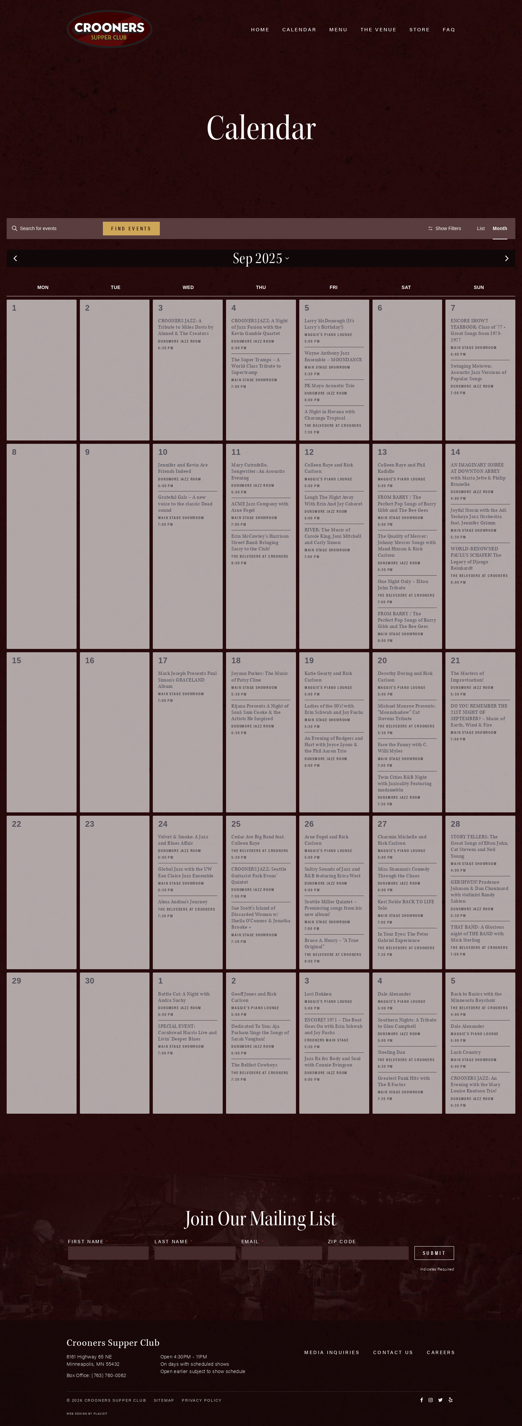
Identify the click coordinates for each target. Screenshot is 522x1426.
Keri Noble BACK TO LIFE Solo (406, 924)
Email (253, 1261)
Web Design (77, 1413)
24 (162, 843)
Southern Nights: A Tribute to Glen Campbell (407, 1042)
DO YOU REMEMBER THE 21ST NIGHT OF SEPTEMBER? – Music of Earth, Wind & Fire (479, 735)
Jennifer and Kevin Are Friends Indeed (183, 488)
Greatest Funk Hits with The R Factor (404, 1101)
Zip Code (342, 1261)
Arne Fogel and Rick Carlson (326, 860)
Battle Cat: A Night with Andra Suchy (184, 1016)
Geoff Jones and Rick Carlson (254, 1016)
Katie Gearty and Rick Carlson (328, 696)
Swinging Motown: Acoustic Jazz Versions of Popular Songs (478, 392)
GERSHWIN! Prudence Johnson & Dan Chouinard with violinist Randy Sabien (479, 911)
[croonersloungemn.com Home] (109, 29)
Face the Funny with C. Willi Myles (403, 767)
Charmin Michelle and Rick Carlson (402, 860)
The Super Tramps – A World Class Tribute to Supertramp (256, 385)
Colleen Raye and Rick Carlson (329, 488)
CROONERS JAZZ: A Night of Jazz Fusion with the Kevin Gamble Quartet (259, 347)
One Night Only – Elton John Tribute (403, 604)
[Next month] (507, 278)
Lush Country (466, 1072)
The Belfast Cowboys (254, 1085)
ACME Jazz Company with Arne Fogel (260, 526)
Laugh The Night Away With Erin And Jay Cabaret (334, 520)
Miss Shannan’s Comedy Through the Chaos (404, 892)
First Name (88, 1261)
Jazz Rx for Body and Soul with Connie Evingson (333, 1081)
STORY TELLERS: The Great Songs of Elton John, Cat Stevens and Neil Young (479, 866)
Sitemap (164, 1400)
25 (236, 843)
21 (455, 680)
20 (382, 680)
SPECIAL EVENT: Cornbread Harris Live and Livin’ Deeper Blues (187, 1052)
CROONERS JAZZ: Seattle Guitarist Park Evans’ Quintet (259, 895)
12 (309, 471)
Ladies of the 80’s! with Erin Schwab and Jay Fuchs (334, 728)
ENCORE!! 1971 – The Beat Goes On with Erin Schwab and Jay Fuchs (334, 1045)
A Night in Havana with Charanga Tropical (330, 434)
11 (236, 471)
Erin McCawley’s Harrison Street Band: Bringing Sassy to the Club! (260, 562)
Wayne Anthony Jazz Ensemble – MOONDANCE (333, 376)
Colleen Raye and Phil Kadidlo (401, 488)
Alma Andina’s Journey (182, 921)
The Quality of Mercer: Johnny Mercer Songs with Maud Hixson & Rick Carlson (407, 565)
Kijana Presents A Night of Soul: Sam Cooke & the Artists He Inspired (259, 731)
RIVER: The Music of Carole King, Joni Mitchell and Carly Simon (333, 555)
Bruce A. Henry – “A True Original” (332, 963)
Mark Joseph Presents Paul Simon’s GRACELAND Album (187, 699)
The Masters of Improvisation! (467, 696)
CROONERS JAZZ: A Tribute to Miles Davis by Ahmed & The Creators (185, 347)
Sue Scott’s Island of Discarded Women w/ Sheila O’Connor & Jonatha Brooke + (260, 937)
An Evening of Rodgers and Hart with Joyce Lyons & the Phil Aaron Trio (334, 764)
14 (455, 471)
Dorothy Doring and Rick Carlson (405, 696)
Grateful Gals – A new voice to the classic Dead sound (185, 523)
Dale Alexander (394, 1013)
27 (382, 843)
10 (162, 471)
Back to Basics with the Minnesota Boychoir (476, 1016)
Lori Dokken (318, 1013)
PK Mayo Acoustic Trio (330, 405)
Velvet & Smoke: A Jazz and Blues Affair (183, 860)
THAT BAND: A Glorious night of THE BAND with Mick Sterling (477, 953)
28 (455, 843)
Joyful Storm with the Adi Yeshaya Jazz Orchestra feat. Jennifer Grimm (478, 536)
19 (309, 680)
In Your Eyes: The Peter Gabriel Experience (403, 957)
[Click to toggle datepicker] (261, 278)
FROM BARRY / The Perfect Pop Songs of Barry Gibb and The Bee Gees (407, 523)
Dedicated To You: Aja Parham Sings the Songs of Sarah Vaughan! (260, 1052)
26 (309, 843)
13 (382, 471)
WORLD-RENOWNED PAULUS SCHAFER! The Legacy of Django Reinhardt (476, 578)
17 (162, 680)
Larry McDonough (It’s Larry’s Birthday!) (330, 344)
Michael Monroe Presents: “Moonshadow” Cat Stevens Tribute (407, 731)
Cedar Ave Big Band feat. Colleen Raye (258, 860)
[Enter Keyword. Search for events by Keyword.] (55, 228)
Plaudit (101, 1413)
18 (236, 680)
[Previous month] (15, 278)
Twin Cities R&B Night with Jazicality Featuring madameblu (405, 803)
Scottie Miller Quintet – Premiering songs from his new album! (333, 927)
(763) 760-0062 (109, 1374)
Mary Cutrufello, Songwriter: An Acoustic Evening (258, 491)
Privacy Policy (201, 1400)
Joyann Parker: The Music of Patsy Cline (259, 696)
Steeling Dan (391, 1072)
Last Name (173, 1261)
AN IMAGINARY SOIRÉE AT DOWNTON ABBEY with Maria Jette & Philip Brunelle (478, 494)
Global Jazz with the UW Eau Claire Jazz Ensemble (186, 892)
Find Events (131, 228)
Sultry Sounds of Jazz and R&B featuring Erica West (333, 892)
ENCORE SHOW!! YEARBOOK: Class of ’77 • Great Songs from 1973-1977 (478, 350)
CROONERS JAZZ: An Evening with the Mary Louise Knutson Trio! (475, 1104)
